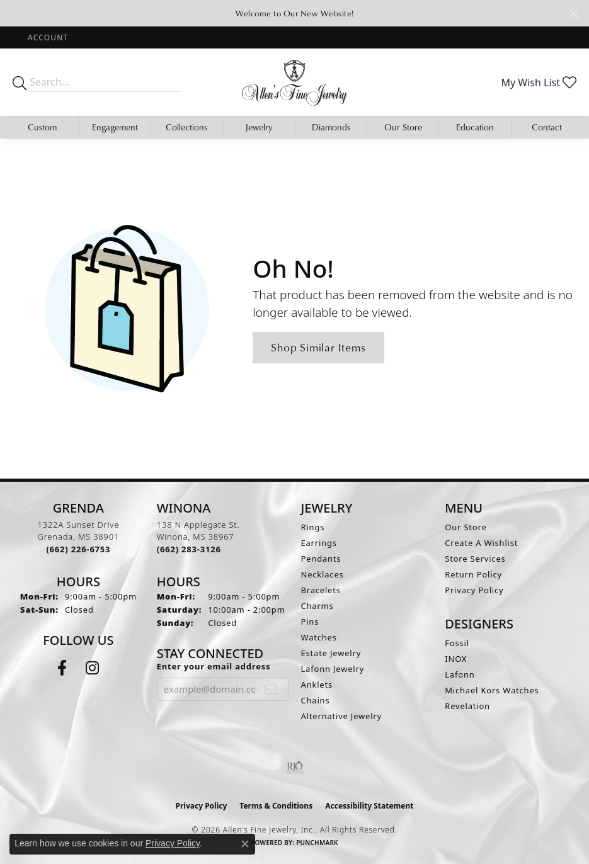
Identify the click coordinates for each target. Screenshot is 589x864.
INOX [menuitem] (456, 658)
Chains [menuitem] (315, 700)
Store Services (475, 558)
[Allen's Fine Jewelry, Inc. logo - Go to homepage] (294, 81)
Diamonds (331, 127)
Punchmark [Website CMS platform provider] (317, 842)
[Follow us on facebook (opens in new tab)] (62, 668)
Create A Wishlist (481, 543)
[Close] (573, 13)
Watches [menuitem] (319, 637)
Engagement (115, 127)
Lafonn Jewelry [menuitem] (333, 668)
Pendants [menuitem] (321, 558)
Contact (547, 127)
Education (475, 127)
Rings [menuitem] (313, 527)
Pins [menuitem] (310, 621)
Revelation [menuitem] (467, 706)
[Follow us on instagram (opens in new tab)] (92, 668)
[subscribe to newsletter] (271, 689)
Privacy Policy (474, 590)
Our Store (403, 127)
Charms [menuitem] (317, 605)
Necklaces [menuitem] (322, 574)
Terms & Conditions (275, 805)
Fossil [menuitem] (457, 643)
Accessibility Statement (369, 805)
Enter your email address (214, 666)
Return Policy (473, 574)
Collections (186, 127)
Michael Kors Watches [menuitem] (492, 690)
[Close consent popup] (245, 844)
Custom (42, 127)
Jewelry (259, 127)
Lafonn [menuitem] (459, 674)
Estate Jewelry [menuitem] (331, 653)
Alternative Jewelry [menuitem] (341, 716)
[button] (46, 37)
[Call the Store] (78, 549)
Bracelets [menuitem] (321, 590)
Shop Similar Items (318, 347)
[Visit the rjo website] (294, 767)
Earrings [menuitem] (319, 543)
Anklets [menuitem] (317, 684)
